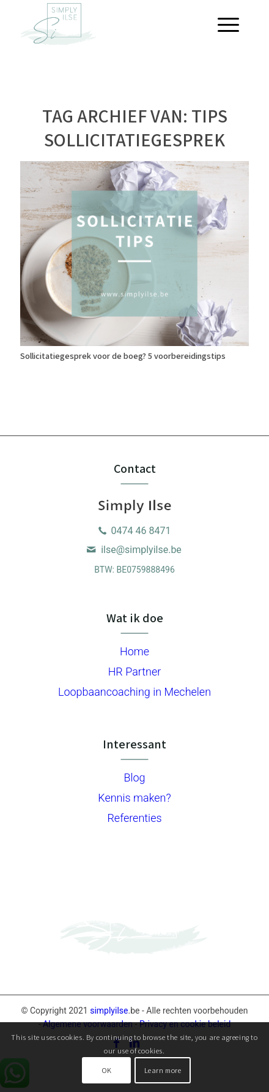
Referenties (134, 817)
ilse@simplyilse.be (141, 549)
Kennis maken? (134, 797)
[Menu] (228, 24)
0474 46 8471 (141, 531)
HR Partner (134, 671)
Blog (134, 777)
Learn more (163, 1070)
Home (134, 651)
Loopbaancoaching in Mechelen (134, 691)
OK (106, 1070)
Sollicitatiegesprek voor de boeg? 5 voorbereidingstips (123, 355)
